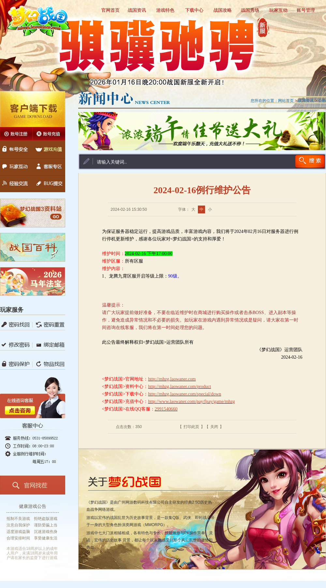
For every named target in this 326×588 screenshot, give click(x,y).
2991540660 (166, 409)
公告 (322, 100)
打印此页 (191, 426)
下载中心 (194, 10)
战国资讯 (137, 10)
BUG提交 (49, 186)
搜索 (309, 161)
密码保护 (16, 364)
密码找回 (16, 324)
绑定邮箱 (49, 344)
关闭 (214, 426)
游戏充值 (49, 146)
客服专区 (49, 167)
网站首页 (286, 100)
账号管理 (306, 10)
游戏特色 (165, 10)
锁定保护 (49, 324)
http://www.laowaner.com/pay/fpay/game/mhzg (191, 401)
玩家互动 (278, 10)
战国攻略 (223, 10)
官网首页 (110, 10)
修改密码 (16, 344)
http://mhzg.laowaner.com (172, 379)
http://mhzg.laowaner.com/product (179, 386)
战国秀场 (250, 10)
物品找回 (49, 364)
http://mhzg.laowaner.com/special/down (184, 394)
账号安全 (16, 146)
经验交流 (16, 186)
